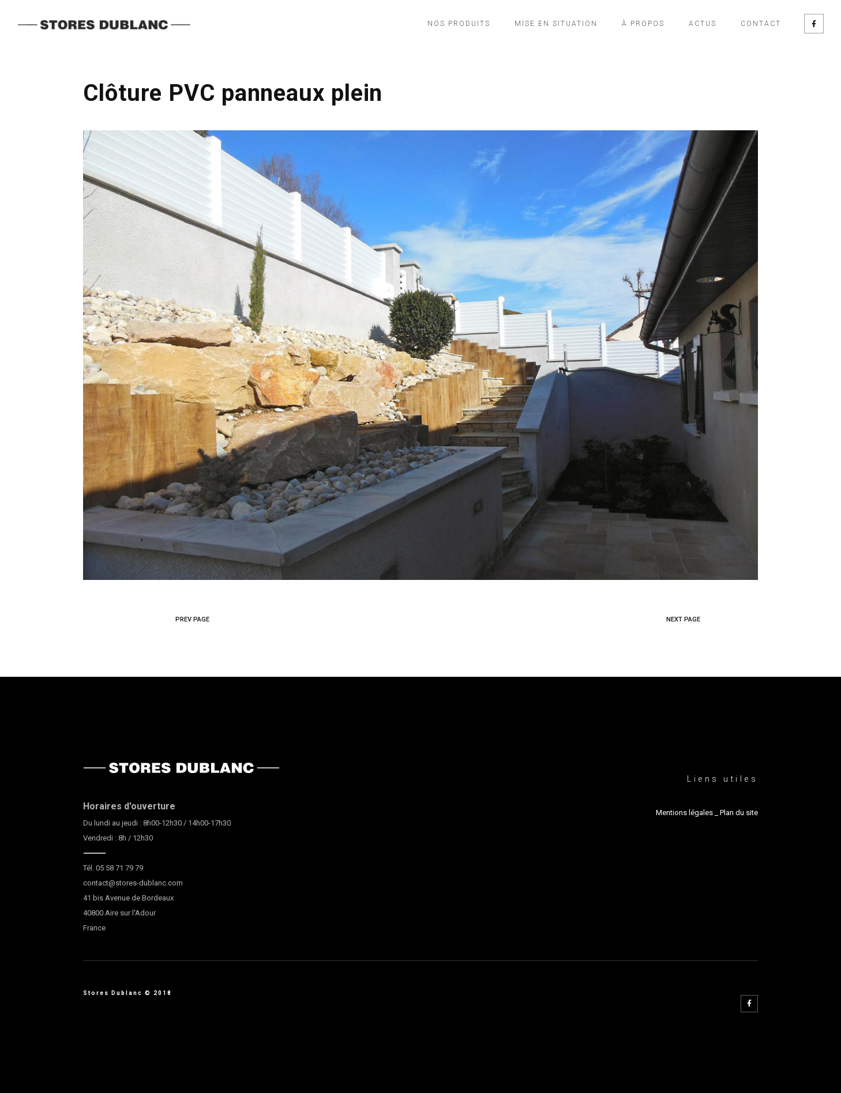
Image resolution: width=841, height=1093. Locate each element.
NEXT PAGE (683, 619)
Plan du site (739, 812)
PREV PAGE (192, 619)
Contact (761, 24)
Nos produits (458, 24)
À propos (643, 24)
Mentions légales (684, 812)
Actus (702, 24)
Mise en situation (556, 24)
